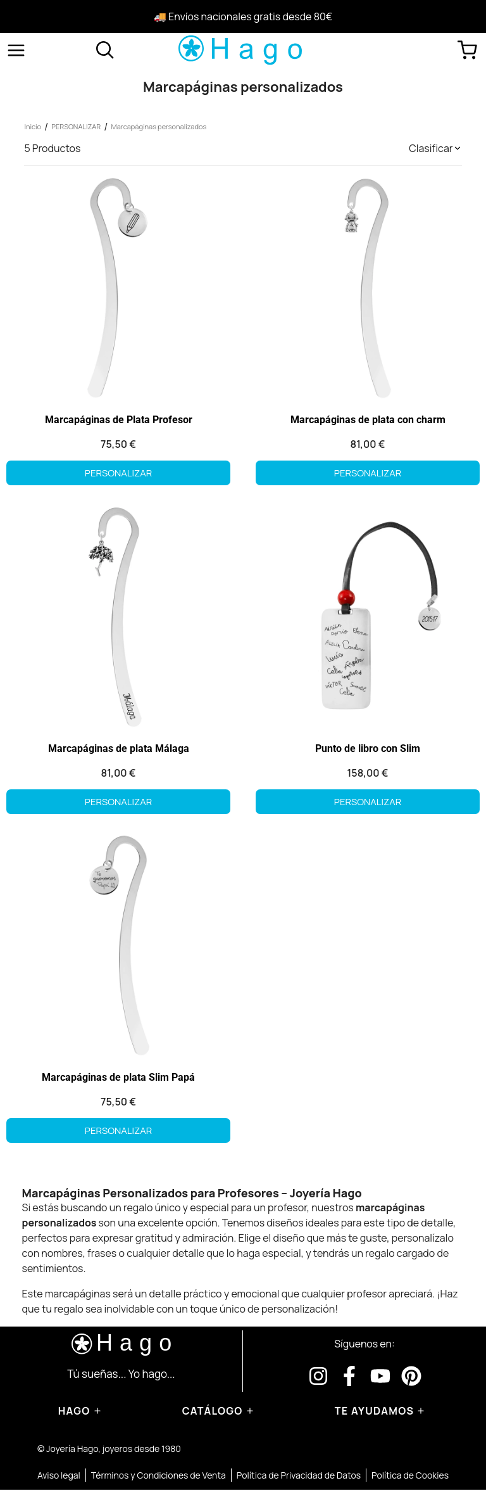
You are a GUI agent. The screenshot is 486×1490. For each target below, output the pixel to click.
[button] (435, 148)
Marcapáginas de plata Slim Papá (118, 1077)
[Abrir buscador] (105, 50)
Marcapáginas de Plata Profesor (118, 420)
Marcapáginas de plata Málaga (118, 748)
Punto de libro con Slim (367, 748)
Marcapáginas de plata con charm (368, 420)
